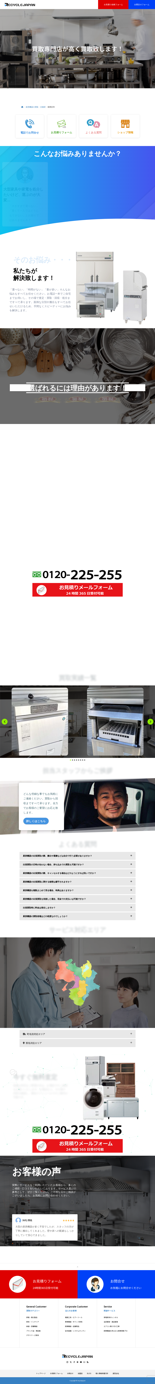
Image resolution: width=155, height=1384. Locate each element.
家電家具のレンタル (111, 1317)
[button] (29, 126)
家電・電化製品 (31, 1317)
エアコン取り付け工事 (112, 1326)
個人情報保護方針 (102, 1373)
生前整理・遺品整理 (111, 1322)
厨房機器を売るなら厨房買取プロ (115, 1331)
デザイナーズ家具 (32, 1335)
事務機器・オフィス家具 (73, 1322)
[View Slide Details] (77, 574)
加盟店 (80, 1373)
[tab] (78, 856)
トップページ (41, 1373)
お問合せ (70, 1373)
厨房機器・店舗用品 (72, 1326)
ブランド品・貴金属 (33, 1331)
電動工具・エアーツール (73, 1317)
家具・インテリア (32, 1322)
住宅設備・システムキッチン (75, 1331)
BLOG (89, 1373)
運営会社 (116, 1373)
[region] (77, 496)
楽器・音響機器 (31, 1326)
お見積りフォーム (56, 1373)
